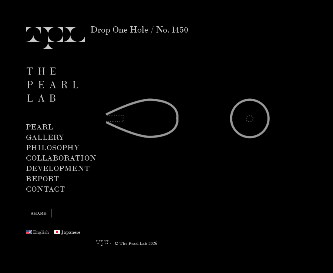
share (39, 213)
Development (58, 167)
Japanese (67, 231)
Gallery (45, 136)
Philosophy (53, 147)
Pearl (39, 126)
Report (42, 178)
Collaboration (61, 157)
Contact (45, 188)
